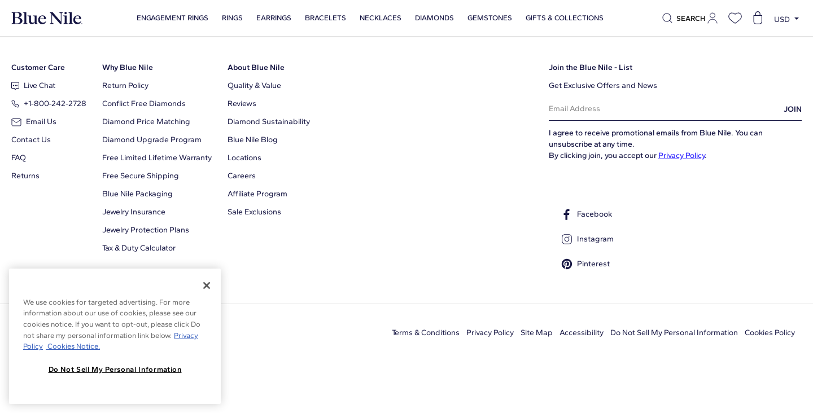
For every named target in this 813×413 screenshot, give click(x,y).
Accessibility (582, 332)
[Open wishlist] (735, 18)
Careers (242, 176)
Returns (25, 176)
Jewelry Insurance (133, 212)
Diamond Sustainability (269, 121)
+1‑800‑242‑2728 (48, 103)
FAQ (18, 157)
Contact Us (31, 139)
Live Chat (33, 85)
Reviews (242, 103)
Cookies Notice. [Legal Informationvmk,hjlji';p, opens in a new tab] (73, 346)
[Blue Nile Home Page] (46, 18)
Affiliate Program (257, 194)
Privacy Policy (681, 155)
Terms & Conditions (426, 332)
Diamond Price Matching (146, 121)
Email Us (33, 121)
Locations (244, 157)
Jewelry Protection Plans (145, 230)
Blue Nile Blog (253, 139)
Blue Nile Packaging (137, 194)
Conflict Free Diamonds (144, 103)
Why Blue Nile (127, 67)
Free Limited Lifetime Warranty (157, 157)
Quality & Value (254, 85)
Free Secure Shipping (140, 176)
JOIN (793, 109)
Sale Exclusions (254, 212)
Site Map (537, 332)
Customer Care (38, 67)
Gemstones (485, 18)
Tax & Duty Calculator (139, 248)
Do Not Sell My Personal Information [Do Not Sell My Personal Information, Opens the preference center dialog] (115, 369)
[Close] (206, 285)
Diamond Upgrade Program (152, 139)
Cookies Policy (770, 332)
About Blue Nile (256, 67)
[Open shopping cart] (757, 18)
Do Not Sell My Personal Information (674, 332)
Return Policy (125, 85)
